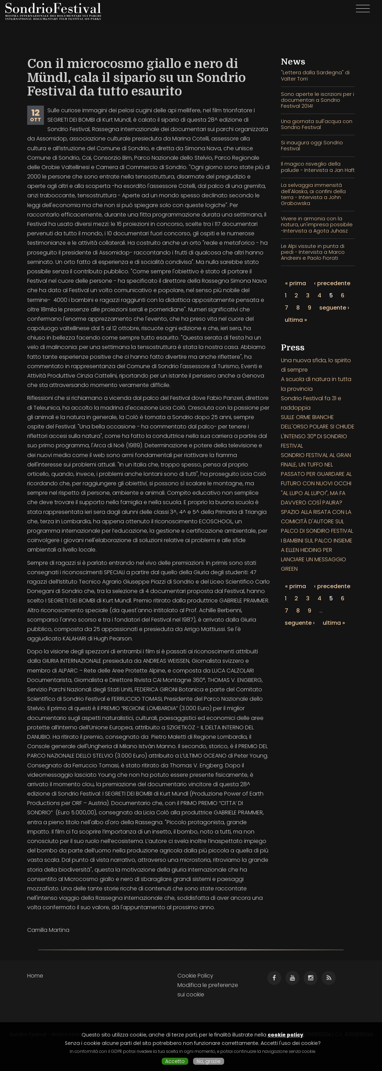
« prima (295, 283)
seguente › (334, 308)
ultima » (296, 320)
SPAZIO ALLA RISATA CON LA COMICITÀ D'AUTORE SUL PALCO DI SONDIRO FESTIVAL (317, 521)
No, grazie (209, 1061)
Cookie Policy (195, 976)
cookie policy (285, 1034)
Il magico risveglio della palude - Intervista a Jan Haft (318, 166)
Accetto (175, 1061)
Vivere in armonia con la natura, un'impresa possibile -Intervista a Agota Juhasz (317, 224)
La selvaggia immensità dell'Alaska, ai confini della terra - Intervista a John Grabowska (313, 194)
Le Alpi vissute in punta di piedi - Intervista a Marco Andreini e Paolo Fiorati (313, 252)
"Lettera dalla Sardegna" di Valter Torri (315, 75)
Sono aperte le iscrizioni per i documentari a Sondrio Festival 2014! (317, 100)
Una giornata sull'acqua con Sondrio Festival (316, 124)
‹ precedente (332, 283)
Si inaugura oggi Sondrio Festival (312, 145)
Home (35, 976)
